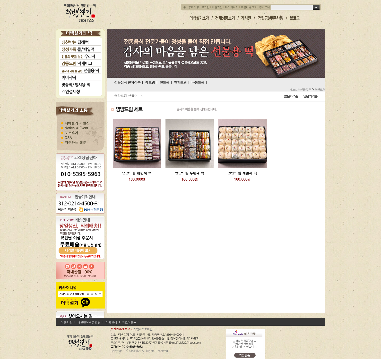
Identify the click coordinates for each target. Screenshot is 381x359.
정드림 (164, 82)
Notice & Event (76, 127)
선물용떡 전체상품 (127, 82)
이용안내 (111, 322)
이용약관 (66, 322)
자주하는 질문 (75, 142)
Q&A (68, 137)
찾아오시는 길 (81, 316)
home (293, 89)
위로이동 (128, 322)
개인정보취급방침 (89, 322)
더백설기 (80, 13)
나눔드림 (197, 82)
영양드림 (180, 82)
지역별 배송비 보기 (80, 246)
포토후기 (71, 132)
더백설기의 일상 (77, 123)
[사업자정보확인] (142, 329)
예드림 (150, 82)
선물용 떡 (305, 89)
